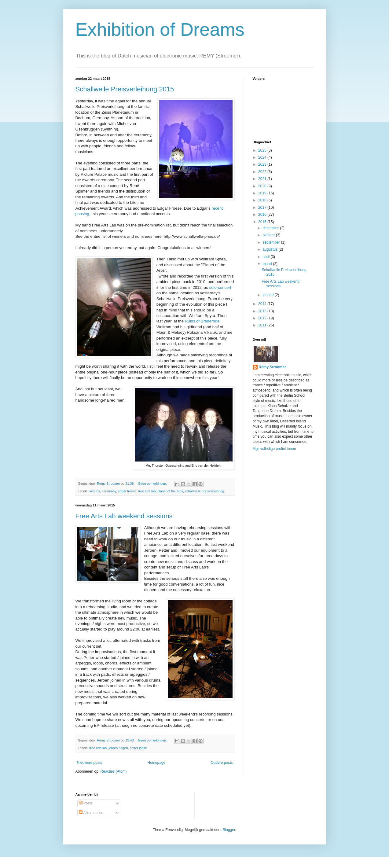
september (271, 242)
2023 (262, 164)
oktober (269, 235)
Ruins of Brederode (202, 321)
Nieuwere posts (89, 762)
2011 (262, 325)
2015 (262, 222)
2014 (262, 304)
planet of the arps (170, 491)
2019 (262, 193)
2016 (262, 214)
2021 (262, 179)
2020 (262, 186)
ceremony (109, 491)
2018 (262, 200)
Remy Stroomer (272, 367)
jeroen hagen (118, 748)
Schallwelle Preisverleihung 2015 (124, 89)
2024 (262, 157)
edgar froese (127, 491)
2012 (262, 318)
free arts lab (147, 491)
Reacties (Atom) (114, 771)
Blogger (229, 830)
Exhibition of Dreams (160, 29)
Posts (86, 803)
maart (267, 264)
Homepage (156, 762)
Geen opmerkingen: (153, 483)
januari (268, 295)
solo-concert (220, 287)
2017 (262, 207)
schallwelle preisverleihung (204, 491)
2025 (262, 150)
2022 (262, 172)
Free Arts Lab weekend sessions (124, 516)
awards (94, 491)
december (271, 228)
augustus (270, 249)
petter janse (138, 748)
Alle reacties (91, 813)
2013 (262, 311)
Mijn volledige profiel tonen (274, 449)
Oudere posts (222, 762)
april (266, 257)
